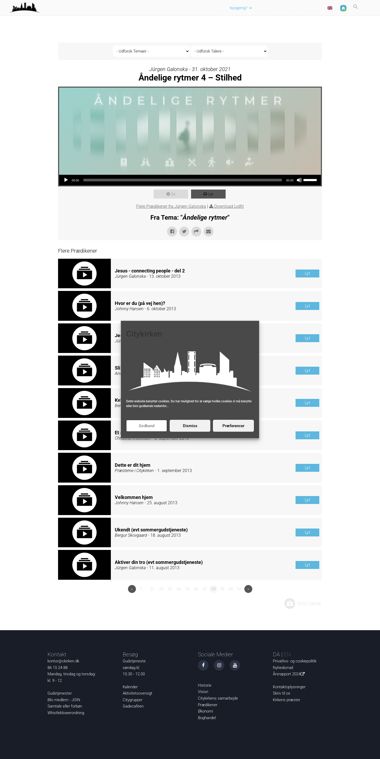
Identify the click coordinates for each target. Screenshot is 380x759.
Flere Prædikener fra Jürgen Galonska (171, 206)
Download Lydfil (229, 206)
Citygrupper (132, 699)
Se (173, 194)
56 (196, 589)
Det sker (265, 8)
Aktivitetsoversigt (137, 693)
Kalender (130, 687)
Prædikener (207, 705)
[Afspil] (66, 180)
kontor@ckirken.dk (63, 661)
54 (179, 589)
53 (170, 589)
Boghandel (207, 717)
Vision (203, 691)
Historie (204, 685)
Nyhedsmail (283, 667)
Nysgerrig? (238, 8)
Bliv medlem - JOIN (64, 699)
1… (142, 589)
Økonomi (205, 711)
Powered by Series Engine (302, 603)
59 (222, 589)
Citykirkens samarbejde (218, 698)
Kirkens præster (286, 699)
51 (152, 589)
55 (187, 589)
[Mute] (299, 180)
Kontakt (313, 8)
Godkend (146, 425)
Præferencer (233, 425)
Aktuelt (217, 8)
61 (240, 589)
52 (161, 589)
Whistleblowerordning (66, 712)
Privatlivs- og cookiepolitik (294, 661)
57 (205, 589)
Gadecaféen (133, 706)
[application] (190, 180)
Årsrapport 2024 (290, 674)
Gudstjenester (60, 693)
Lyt (211, 194)
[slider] (182, 180)
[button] (355, 9)
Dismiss (190, 425)
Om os (289, 8)
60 (231, 589)
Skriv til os (281, 693)
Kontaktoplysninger (289, 687)
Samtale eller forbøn (65, 706)
